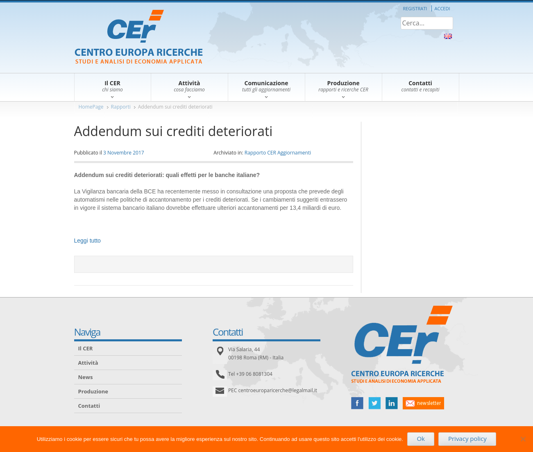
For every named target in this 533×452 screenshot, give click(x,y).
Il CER (85, 348)
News (85, 377)
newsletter (423, 403)
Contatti (89, 405)
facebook (357, 403)
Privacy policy (467, 438)
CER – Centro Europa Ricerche (138, 37)
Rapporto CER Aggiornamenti (278, 152)
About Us (448, 36)
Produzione (93, 391)
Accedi (442, 8)
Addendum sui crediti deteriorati (175, 106)
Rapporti (121, 106)
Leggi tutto (87, 240)
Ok (421, 438)
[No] (523, 439)
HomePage (91, 106)
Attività (88, 362)
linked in (392, 403)
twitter (374, 403)
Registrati (415, 8)
